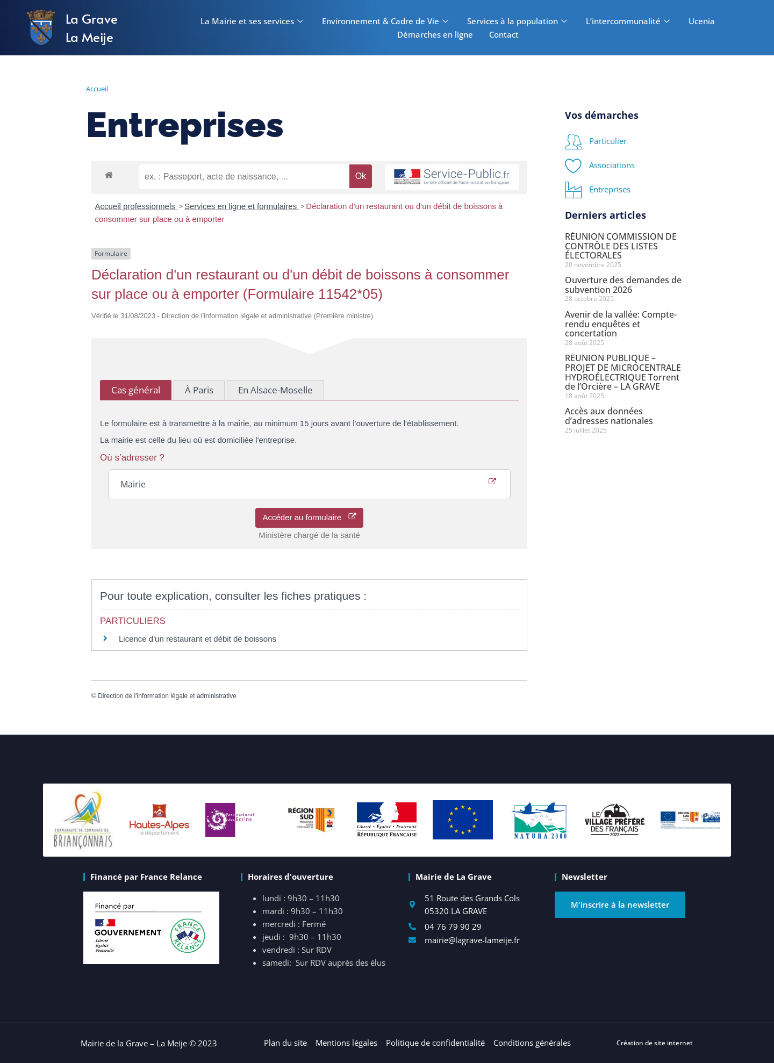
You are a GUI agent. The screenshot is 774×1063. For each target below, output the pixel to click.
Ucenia (702, 21)
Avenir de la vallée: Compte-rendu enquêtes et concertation (621, 323)
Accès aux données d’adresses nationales (609, 416)
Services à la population (518, 21)
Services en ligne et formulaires (241, 206)
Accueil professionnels (136, 206)
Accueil (97, 89)
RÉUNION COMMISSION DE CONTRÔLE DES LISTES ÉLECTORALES (621, 246)
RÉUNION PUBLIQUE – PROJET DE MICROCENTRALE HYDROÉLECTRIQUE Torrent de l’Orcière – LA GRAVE (623, 372)
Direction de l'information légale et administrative (167, 696)
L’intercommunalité (629, 21)
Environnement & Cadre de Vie (386, 21)
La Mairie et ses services (253, 21)
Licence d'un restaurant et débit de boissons (197, 638)
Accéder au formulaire (309, 517)
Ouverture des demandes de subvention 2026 (623, 285)
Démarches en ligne (435, 34)
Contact (504, 34)
